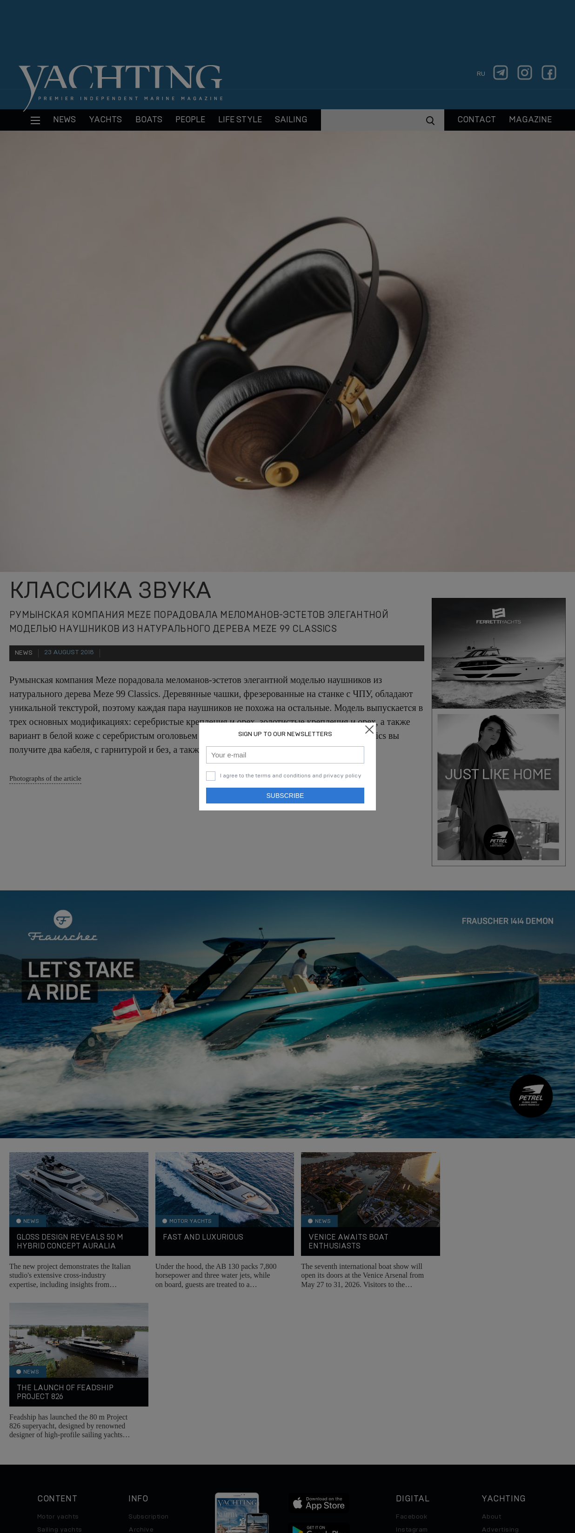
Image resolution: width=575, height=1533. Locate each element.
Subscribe (285, 795)
